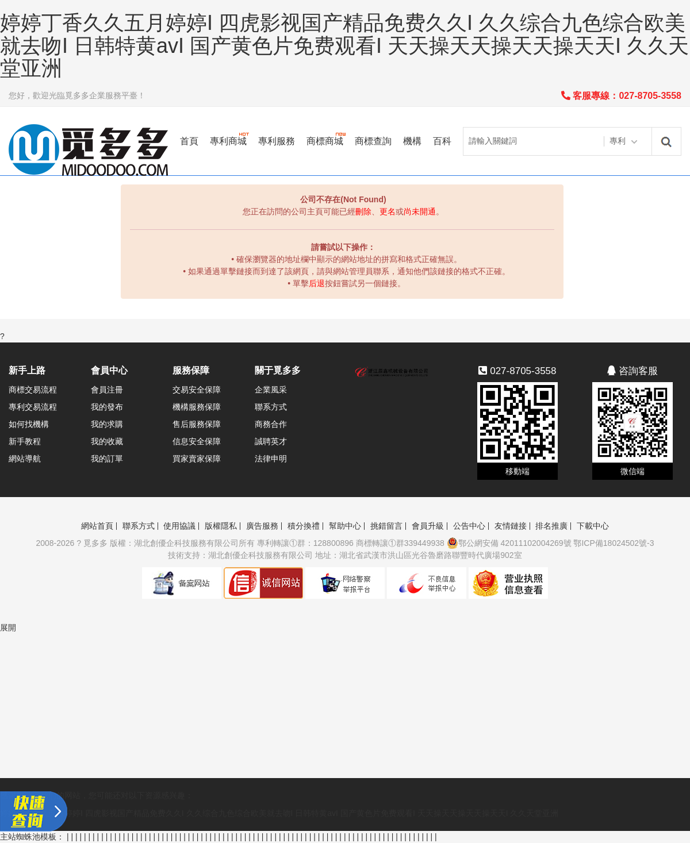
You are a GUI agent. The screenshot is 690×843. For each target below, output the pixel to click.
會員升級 (428, 525)
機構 (412, 141)
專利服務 (276, 141)
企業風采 (271, 389)
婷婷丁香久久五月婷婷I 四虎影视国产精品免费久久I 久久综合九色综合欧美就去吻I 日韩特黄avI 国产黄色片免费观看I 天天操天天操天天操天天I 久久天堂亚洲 (344, 45)
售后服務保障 (196, 424)
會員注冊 (107, 389)
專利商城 (228, 141)
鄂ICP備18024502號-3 (613, 543)
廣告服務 (262, 525)
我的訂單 (107, 458)
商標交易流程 (33, 389)
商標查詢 (373, 141)
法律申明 (271, 458)
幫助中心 (345, 525)
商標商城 (324, 141)
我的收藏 (107, 441)
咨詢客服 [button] (632, 370)
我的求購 (107, 424)
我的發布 (107, 406)
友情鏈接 (510, 525)
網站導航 (25, 458)
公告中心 (469, 525)
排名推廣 (551, 525)
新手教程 (25, 441)
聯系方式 (271, 406)
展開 (8, 627)
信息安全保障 (196, 441)
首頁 (189, 141)
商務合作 (271, 424)
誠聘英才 (271, 441)
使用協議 (179, 525)
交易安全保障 (196, 389)
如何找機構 (29, 424)
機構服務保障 (196, 406)
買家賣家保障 (196, 458)
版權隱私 (221, 525)
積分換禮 (304, 525)
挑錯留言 (386, 525)
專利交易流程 (33, 406)
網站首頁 (97, 525)
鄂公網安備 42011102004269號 (509, 543)
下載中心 (593, 525)
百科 (442, 141)
